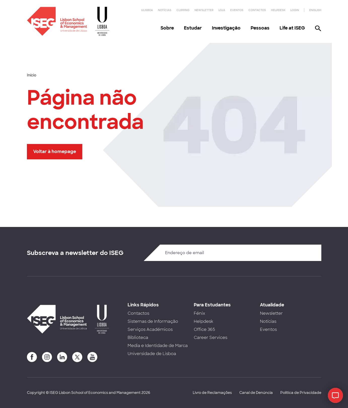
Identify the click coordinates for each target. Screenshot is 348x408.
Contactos (257, 10)
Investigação (226, 28)
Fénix (199, 313)
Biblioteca (138, 337)
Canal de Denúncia (256, 392)
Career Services (210, 337)
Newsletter (204, 10)
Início (31, 75)
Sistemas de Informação (153, 321)
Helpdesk (278, 10)
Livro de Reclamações (212, 392)
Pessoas (260, 28)
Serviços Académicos (150, 329)
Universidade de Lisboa (152, 353)
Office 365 (204, 329)
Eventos (236, 10)
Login (294, 10)
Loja (221, 10)
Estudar (193, 28)
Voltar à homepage (54, 152)
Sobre (167, 28)
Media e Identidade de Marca (158, 345)
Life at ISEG (292, 28)
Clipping (182, 10)
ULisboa (147, 10)
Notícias (164, 10)
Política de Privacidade (300, 392)
